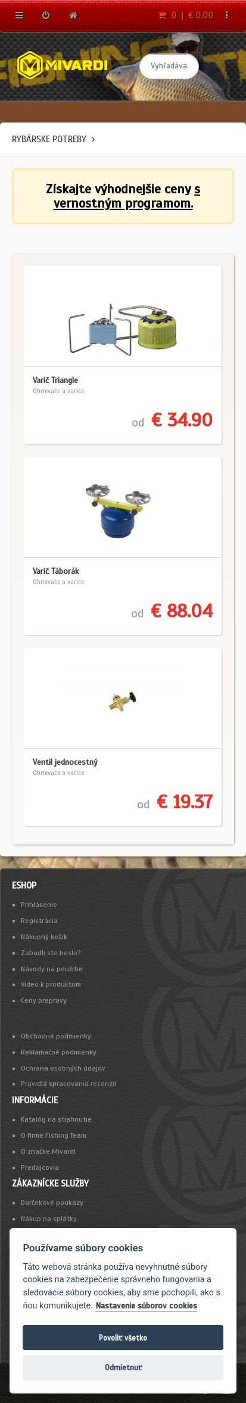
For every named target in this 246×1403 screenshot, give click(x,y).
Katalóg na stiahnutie (56, 1119)
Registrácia (39, 920)
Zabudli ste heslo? (51, 953)
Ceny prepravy (44, 1000)
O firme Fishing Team (53, 1135)
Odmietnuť (123, 1368)
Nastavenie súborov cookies (146, 1306)
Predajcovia (40, 1167)
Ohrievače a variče (58, 391)
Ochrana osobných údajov (63, 1068)
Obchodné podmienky (56, 1036)
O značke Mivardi (48, 1151)
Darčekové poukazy (52, 1202)
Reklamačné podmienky (58, 1052)
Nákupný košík (44, 937)
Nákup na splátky (49, 1218)
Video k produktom (51, 984)
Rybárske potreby (49, 139)
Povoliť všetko (123, 1338)
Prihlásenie (39, 904)
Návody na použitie (52, 969)
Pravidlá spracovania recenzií (68, 1083)
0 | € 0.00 (185, 15)
